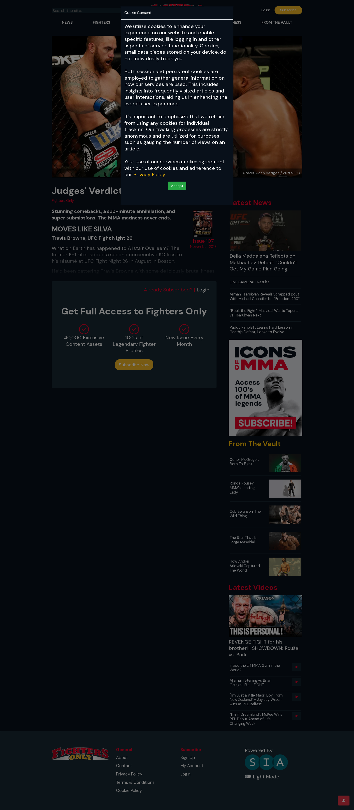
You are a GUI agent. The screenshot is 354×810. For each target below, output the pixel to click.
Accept (177, 185)
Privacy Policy (149, 174)
